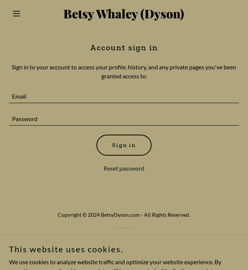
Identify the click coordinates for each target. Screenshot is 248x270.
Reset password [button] (124, 168)
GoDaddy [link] (139, 241)
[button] (26, 13)
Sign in (124, 144)
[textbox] (124, 96)
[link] (124, 16)
